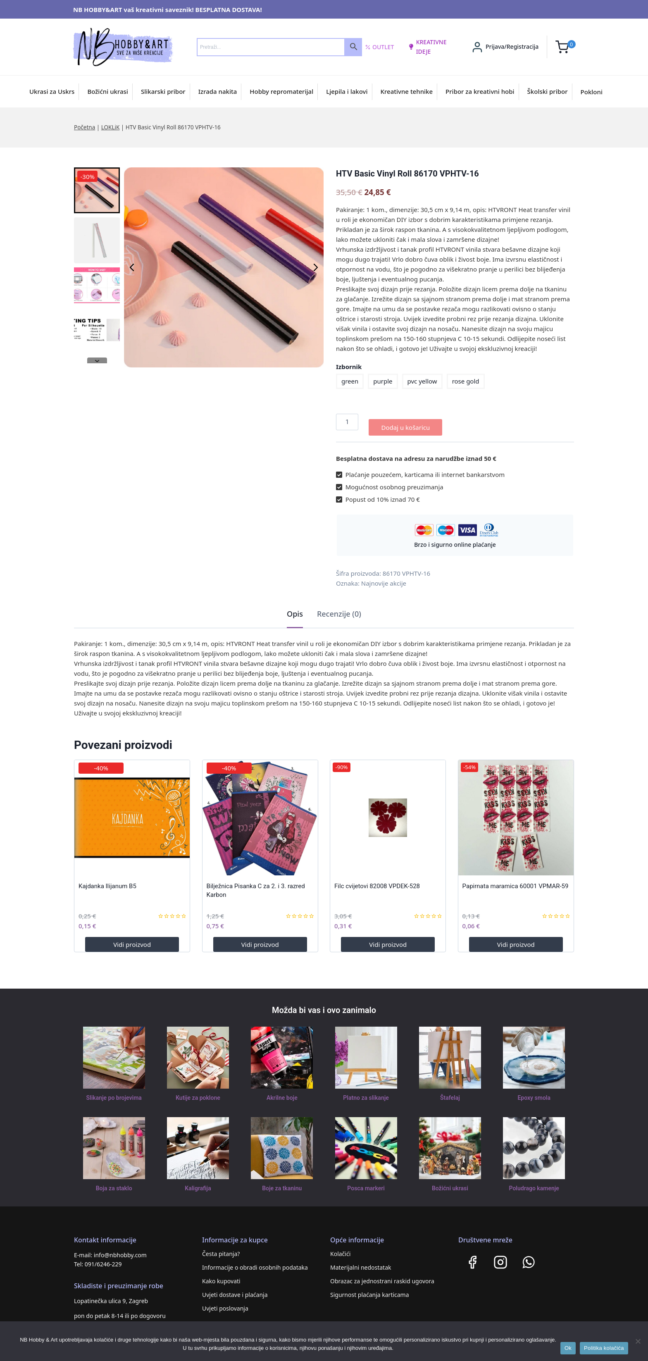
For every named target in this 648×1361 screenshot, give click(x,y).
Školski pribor (547, 91)
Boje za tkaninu (282, 1183)
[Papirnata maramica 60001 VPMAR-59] (516, 812)
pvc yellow (422, 381)
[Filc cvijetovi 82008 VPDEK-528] (388, 812)
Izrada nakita (217, 91)
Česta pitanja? (221, 1248)
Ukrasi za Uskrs (51, 91)
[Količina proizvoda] (347, 422)
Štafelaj (449, 1092)
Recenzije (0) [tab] (339, 608)
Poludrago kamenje (534, 1183)
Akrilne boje (281, 1092)
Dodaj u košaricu (405, 422)
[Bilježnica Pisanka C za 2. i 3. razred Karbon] (260, 812)
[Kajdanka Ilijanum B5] (132, 812)
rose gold (465, 381)
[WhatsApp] (529, 1257)
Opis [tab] (295, 608)
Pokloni (592, 92)
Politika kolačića (604, 1348)
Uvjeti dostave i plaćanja (235, 1289)
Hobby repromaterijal (281, 91)
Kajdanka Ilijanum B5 (107, 880)
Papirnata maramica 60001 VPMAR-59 (515, 880)
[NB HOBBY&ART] (123, 46)
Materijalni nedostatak (360, 1262)
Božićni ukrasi (107, 91)
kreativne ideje (427, 46)
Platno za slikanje (365, 1092)
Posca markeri (366, 1183)
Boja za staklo (114, 1183)
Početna (84, 127)
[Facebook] (472, 1257)
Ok (568, 1348)
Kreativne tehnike (407, 91)
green (349, 381)
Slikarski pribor (163, 91)
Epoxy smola (534, 1092)
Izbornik (349, 366)
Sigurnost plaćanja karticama (369, 1289)
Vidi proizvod (132, 939)
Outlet (379, 47)
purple (382, 381)
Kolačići (340, 1248)
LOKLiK (110, 127)
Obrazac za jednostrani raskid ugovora (382, 1276)
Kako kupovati (221, 1276)
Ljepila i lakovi (346, 91)
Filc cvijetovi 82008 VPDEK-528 (377, 880)
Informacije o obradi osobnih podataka (255, 1262)
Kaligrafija (198, 1183)
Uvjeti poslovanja (225, 1303)
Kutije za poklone (198, 1092)
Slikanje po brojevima (114, 1092)
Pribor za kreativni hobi (480, 91)
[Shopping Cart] (565, 46)
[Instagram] (500, 1257)
